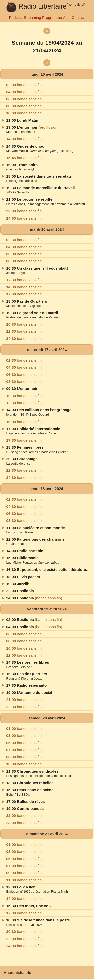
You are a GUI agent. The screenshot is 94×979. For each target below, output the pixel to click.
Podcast (16, 17)
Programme (52, 17)
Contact (78, 17)
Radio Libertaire (42, 6)
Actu (67, 17)
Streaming (32, 17)
